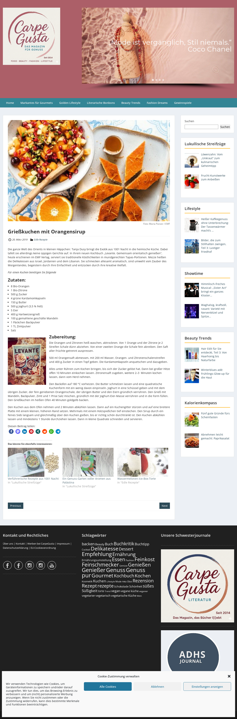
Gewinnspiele (183, 103)
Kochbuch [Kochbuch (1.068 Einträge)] (124, 576)
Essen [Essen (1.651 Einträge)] (118, 559)
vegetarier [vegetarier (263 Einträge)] (88, 595)
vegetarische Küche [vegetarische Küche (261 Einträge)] (123, 595)
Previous (15, 506)
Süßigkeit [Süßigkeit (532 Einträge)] (89, 590)
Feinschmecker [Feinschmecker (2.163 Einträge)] (100, 564)
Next (165, 506)
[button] (229, 676)
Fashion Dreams (157, 103)
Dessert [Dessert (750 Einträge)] (126, 549)
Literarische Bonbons (101, 103)
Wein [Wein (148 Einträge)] (139, 595)
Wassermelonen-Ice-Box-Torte (136, 478)
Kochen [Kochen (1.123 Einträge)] (143, 576)
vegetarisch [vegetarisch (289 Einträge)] (103, 596)
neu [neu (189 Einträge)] (124, 581)
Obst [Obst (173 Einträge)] (129, 581)
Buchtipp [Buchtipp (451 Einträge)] (142, 544)
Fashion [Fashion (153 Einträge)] (130, 560)
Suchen (189, 121)
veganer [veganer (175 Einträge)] (143, 591)
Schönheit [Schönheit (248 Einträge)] (135, 586)
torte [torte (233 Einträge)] (101, 591)
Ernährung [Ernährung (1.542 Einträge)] (124, 554)
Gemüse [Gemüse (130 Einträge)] (123, 565)
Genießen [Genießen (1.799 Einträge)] (139, 564)
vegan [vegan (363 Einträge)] (115, 591)
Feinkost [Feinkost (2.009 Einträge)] (145, 559)
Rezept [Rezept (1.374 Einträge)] (89, 586)
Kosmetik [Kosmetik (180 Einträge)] (87, 581)
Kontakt (20, 543)
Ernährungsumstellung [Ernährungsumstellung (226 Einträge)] (96, 560)
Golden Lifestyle (69, 103)
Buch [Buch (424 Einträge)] (109, 544)
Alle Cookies (108, 686)
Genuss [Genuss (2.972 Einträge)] (115, 570)
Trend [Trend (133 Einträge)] (108, 591)
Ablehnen (157, 686)
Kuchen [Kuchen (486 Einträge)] (99, 581)
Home (10, 103)
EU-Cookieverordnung (43, 548)
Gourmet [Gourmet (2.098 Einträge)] (102, 575)
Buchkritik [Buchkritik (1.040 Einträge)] (124, 544)
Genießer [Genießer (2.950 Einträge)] (94, 570)
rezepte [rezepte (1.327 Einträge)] (105, 586)
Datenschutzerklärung (15, 548)
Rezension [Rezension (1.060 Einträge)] (143, 581)
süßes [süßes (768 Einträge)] (148, 586)
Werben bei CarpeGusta (40, 543)
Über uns (8, 543)
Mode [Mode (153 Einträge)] (118, 581)
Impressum (63, 543)
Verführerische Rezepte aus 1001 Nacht (33, 478)
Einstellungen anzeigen (207, 686)
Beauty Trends (130, 103)
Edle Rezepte (40, 239)
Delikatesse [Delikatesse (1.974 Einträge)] (104, 548)
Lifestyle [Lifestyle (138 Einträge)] (111, 581)
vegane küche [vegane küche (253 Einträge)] (130, 591)
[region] (158, 49)
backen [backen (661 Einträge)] (88, 543)
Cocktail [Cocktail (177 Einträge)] (86, 549)
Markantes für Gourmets (36, 103)
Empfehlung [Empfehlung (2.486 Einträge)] (97, 554)
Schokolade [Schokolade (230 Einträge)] (121, 586)
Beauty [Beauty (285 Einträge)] (99, 544)
